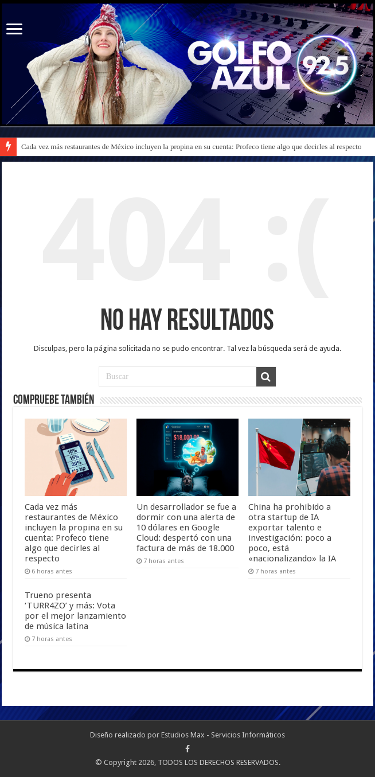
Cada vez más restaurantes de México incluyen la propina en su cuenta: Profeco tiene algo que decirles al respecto (191, 146)
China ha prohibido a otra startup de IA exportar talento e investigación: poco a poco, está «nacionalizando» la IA (292, 533)
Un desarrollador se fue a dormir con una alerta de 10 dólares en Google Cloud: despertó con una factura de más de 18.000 (186, 527)
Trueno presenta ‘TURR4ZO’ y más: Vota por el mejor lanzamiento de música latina (75, 610)
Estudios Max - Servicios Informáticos (223, 735)
